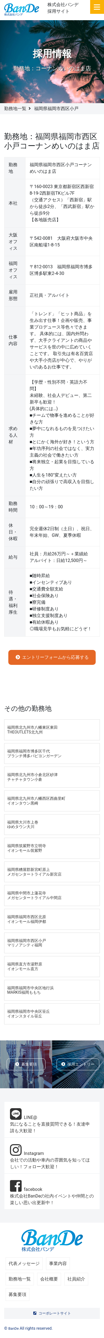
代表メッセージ (24, 1263)
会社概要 (49, 1279)
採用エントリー (78, 1064)
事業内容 (58, 1263)
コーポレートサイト (52, 1313)
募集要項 (26, 1064)
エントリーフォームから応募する (52, 657)
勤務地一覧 (15, 108)
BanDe (13, 1328)
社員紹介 (76, 1279)
